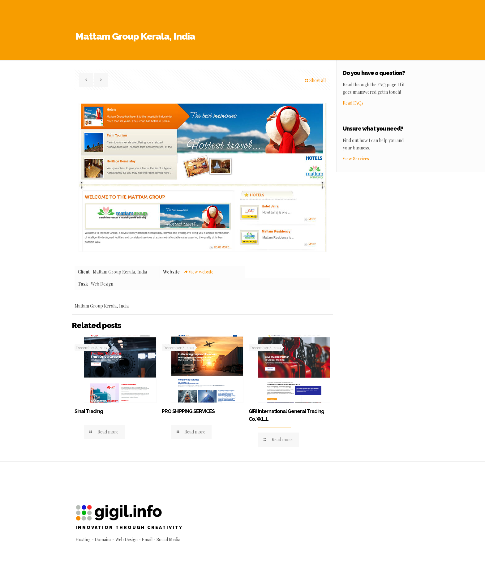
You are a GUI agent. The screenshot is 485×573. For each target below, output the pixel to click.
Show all (314, 80)
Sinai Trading (89, 411)
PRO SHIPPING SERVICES (188, 411)
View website (198, 272)
